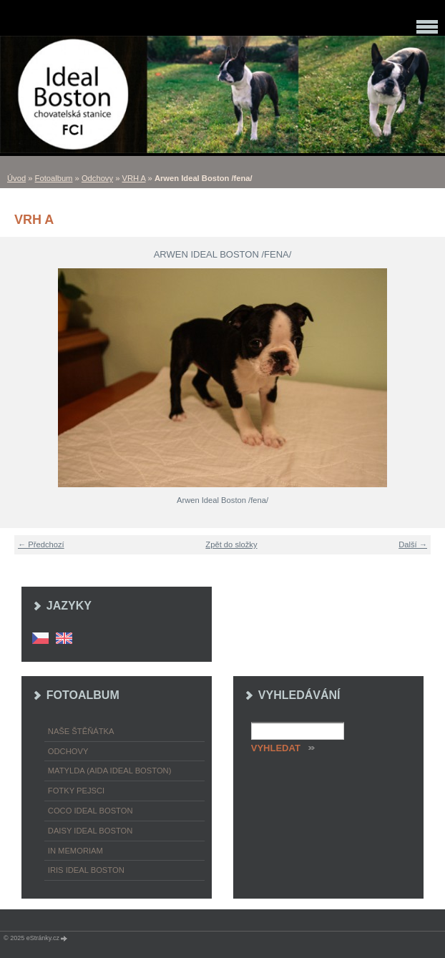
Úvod (16, 178)
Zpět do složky (231, 544)
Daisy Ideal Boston (90, 830)
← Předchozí (41, 544)
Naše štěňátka (81, 731)
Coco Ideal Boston (90, 810)
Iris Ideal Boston (86, 870)
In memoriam (75, 850)
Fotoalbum (54, 178)
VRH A (134, 178)
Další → (412, 544)
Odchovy (97, 178)
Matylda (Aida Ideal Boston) (110, 770)
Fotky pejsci (76, 790)
